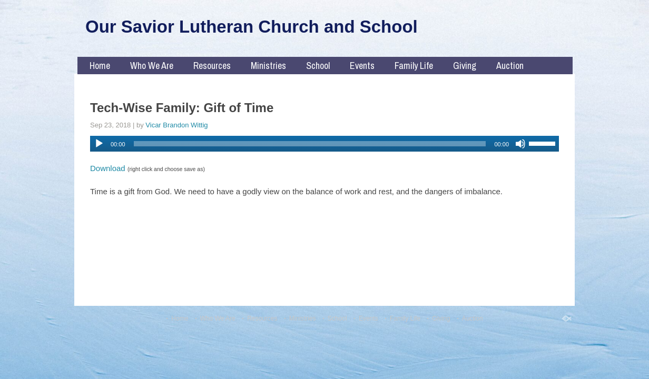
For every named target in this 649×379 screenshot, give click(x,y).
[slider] (310, 143)
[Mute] (520, 143)
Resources (212, 65)
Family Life (414, 65)
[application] (324, 144)
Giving (464, 65)
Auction (510, 65)
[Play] (99, 143)
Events (362, 65)
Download (107, 168)
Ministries (268, 65)
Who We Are (151, 65)
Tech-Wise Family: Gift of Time (181, 108)
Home (100, 65)
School (318, 65)
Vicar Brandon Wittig (176, 125)
